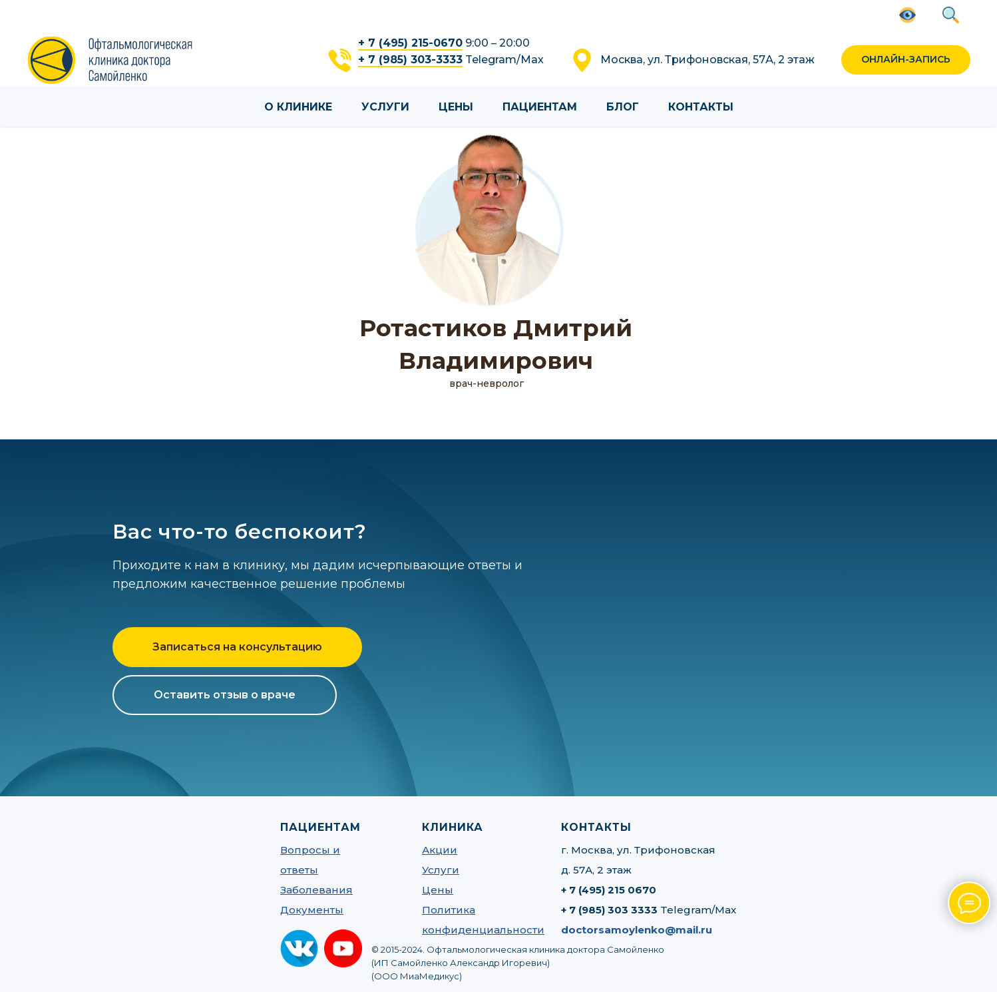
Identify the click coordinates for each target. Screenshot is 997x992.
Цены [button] (456, 107)
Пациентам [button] (539, 107)
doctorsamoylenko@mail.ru (636, 929)
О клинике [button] (298, 107)
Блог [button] (622, 107)
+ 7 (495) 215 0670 (608, 889)
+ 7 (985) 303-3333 (410, 59)
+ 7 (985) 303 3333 (609, 909)
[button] (905, 60)
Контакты (700, 107)
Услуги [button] (385, 107)
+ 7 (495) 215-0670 (410, 43)
